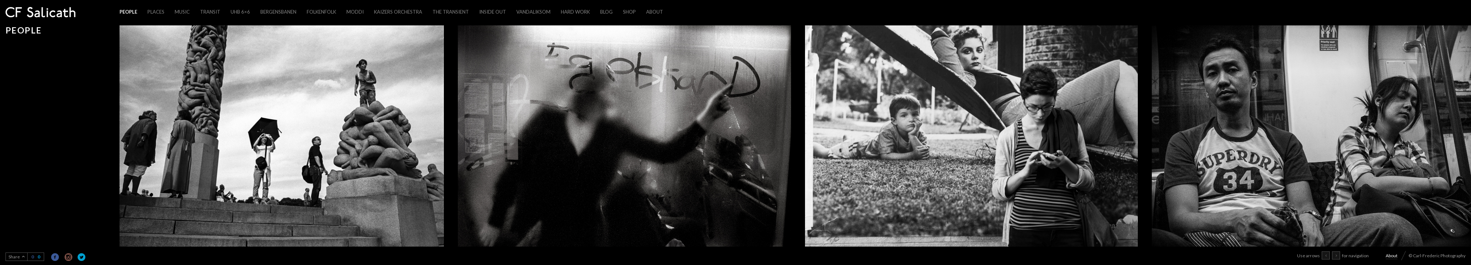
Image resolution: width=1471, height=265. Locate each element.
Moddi (355, 12)
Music (182, 12)
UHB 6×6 (240, 12)
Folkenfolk (321, 12)
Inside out (492, 12)
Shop (629, 12)
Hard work (575, 12)
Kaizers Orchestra (398, 12)
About (654, 12)
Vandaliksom (533, 12)
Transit (210, 12)
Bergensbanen (278, 12)
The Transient (450, 12)
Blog (606, 12)
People (128, 12)
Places (155, 12)
